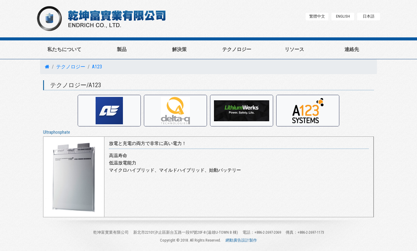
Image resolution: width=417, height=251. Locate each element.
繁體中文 (317, 16)
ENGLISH (343, 16)
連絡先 (351, 49)
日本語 (369, 16)
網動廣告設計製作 (241, 240)
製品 (122, 49)
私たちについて (64, 49)
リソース (294, 49)
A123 (97, 67)
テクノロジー (236, 49)
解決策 (179, 49)
